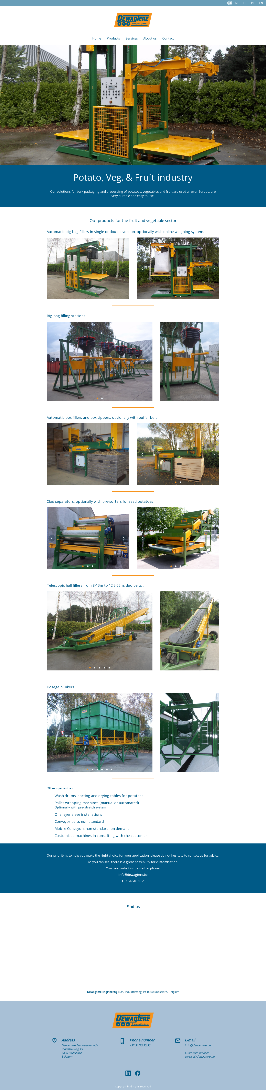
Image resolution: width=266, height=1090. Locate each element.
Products (113, 38)
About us (150, 38)
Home (96, 38)
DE (253, 3)
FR (245, 3)
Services (132, 38)
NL (237, 3)
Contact (168, 38)
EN (261, 3)
